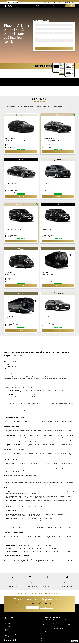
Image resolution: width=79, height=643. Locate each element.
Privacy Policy (68, 619)
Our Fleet (43, 624)
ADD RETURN (54, 36)
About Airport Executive (46, 619)
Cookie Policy (67, 624)
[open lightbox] (21, 126)
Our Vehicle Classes (45, 626)
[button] (62, 5)
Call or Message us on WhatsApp (51, 2)
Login (58, 5)
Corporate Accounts (45, 633)
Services (41, 5)
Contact (55, 5)
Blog (42, 640)
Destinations (46, 5)
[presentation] (43, 44)
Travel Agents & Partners (56, 622)
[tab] (36, 21)
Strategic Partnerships (45, 636)
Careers (54, 625)
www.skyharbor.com (12, 368)
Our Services (43, 622)
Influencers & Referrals (58, 628)
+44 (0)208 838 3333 (64, 2)
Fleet (51, 5)
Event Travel (43, 631)
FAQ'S (42, 638)
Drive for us (55, 619)
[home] (8, 6)
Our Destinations (44, 629)
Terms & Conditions (69, 622)
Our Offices (73, 2)
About (37, 5)
